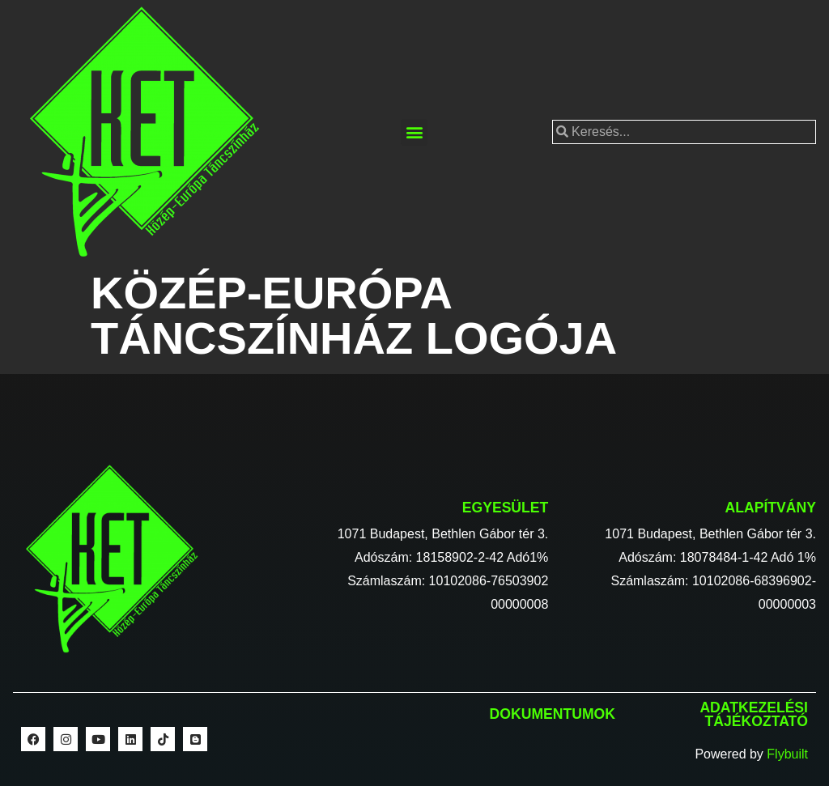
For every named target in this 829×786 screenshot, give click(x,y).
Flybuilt (787, 754)
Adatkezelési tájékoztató (753, 714)
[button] (414, 132)
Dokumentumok (552, 714)
